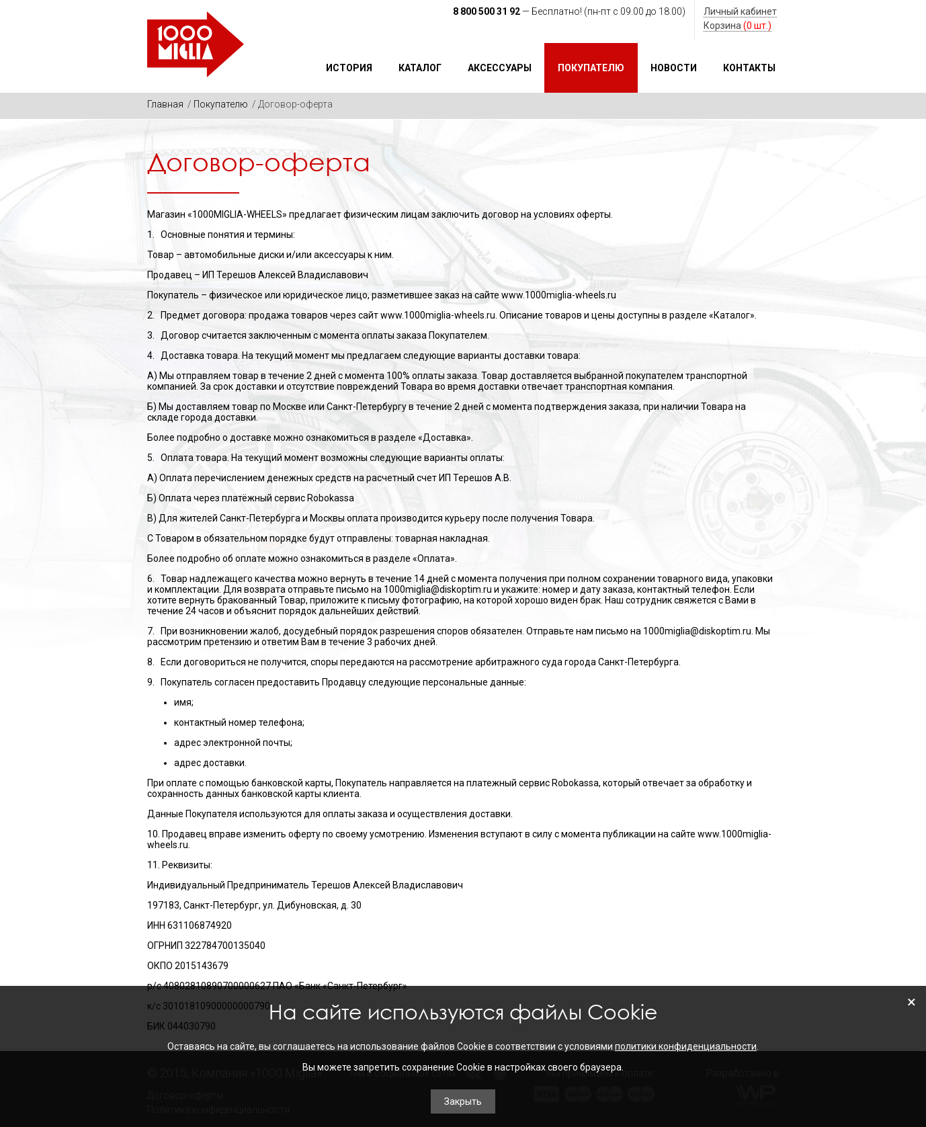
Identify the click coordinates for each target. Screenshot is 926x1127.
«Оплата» (434, 558)
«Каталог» (732, 315)
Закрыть (463, 1101)
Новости (673, 67)
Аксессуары (500, 67)
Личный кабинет (740, 11)
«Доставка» (444, 437)
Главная (165, 104)
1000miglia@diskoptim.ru (438, 589)
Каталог (419, 67)
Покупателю (591, 67)
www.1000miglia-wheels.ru (558, 295)
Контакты (749, 67)
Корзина (737, 25)
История (349, 67)
